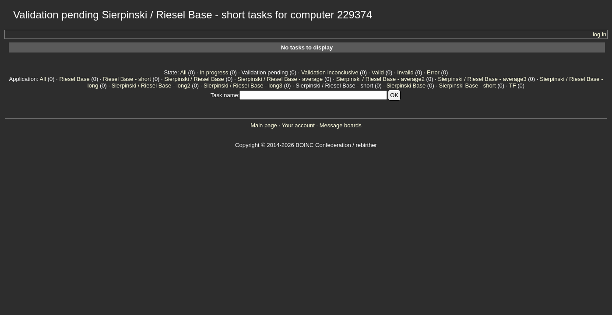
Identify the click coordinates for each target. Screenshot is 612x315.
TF (512, 85)
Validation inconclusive (330, 72)
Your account (297, 125)
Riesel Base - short (127, 79)
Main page (263, 125)
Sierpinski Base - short (467, 85)
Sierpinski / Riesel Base (194, 79)
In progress (214, 72)
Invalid (405, 72)
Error (433, 72)
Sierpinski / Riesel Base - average (280, 79)
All (183, 72)
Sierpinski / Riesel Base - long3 (243, 85)
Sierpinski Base (406, 85)
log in (599, 34)
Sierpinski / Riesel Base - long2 (151, 85)
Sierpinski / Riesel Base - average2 (380, 79)
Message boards (341, 125)
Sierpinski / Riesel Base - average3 (482, 79)
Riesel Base (74, 79)
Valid (378, 72)
